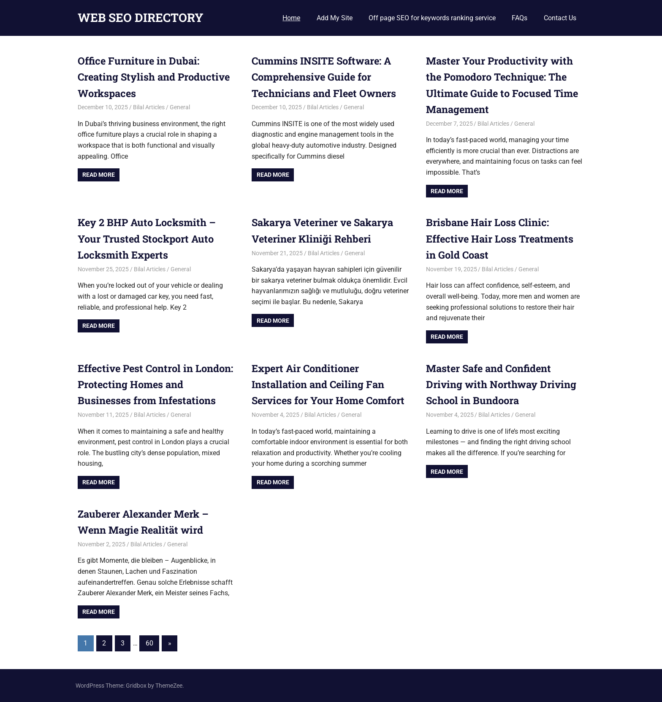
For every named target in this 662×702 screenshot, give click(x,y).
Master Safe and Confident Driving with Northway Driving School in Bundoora (502, 385)
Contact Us (560, 18)
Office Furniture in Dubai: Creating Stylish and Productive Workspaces (155, 77)
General (180, 107)
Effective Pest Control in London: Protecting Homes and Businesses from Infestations (152, 385)
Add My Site (335, 18)
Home (291, 18)
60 (149, 643)
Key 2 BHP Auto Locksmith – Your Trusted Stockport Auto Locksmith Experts (148, 239)
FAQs (519, 18)
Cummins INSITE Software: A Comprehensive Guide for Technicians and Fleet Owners (325, 77)
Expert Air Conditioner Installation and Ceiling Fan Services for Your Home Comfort (330, 385)
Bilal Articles (149, 107)
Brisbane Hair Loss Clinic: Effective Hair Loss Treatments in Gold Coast (501, 239)
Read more (98, 174)
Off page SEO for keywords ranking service (432, 18)
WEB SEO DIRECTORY (140, 17)
